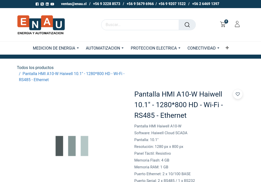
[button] (227, 48)
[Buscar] (187, 25)
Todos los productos (35, 67)
